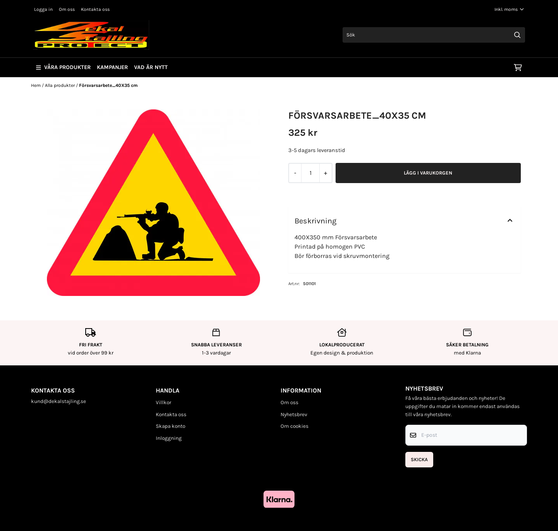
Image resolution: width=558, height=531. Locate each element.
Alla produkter (60, 85)
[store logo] (91, 35)
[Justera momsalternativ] (509, 9)
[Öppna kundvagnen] (518, 67)
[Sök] (434, 35)
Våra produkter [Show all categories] (63, 67)
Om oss (67, 9)
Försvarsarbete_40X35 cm (108, 85)
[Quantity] (310, 173)
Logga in (43, 9)
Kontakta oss (95, 9)
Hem (36, 85)
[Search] (517, 35)
